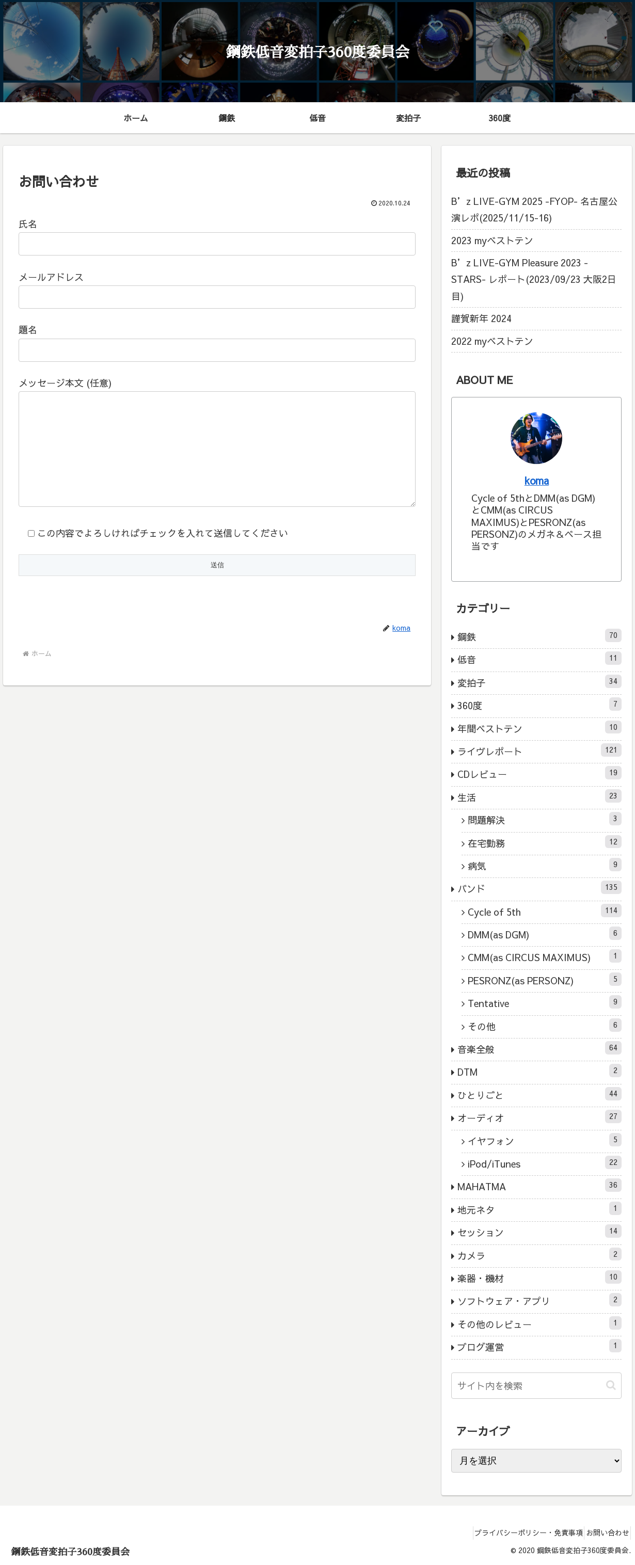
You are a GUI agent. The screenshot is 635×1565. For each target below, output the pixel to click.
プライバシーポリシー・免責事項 (517, 1532)
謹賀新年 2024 (481, 318)
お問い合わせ (603, 1532)
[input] (536, 1385)
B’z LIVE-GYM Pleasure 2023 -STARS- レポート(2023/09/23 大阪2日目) (533, 279)
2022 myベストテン (492, 340)
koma (537, 480)
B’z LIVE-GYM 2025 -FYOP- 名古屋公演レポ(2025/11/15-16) (534, 209)
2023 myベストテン (492, 240)
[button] (611, 1385)
